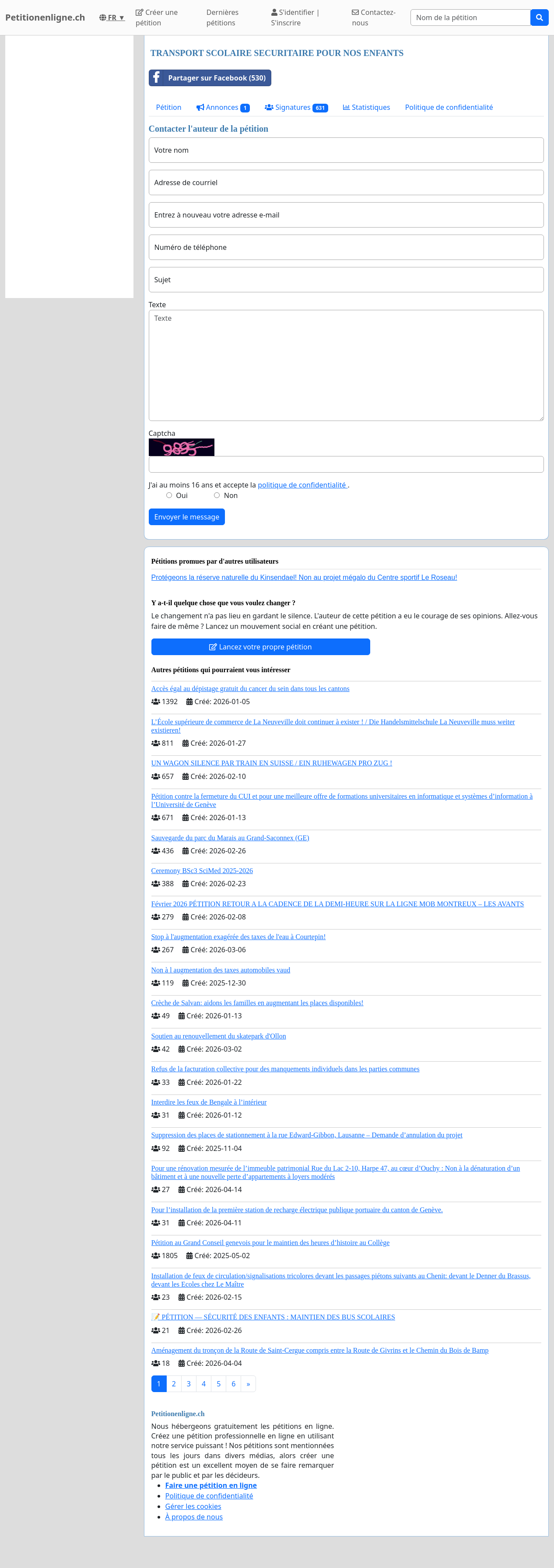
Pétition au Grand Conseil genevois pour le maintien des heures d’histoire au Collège (270, 1242)
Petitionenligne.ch (45, 17)
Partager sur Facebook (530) (207, 78)
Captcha (162, 433)
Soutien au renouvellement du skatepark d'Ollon (218, 1036)
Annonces (223, 107)
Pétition (169, 107)
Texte (157, 304)
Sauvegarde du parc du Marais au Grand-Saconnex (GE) (230, 838)
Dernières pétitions (222, 17)
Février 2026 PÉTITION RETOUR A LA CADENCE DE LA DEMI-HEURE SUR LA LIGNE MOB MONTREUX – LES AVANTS (337, 904)
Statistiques (366, 107)
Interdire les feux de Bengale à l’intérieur (209, 1102)
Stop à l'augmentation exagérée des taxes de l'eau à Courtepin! (238, 936)
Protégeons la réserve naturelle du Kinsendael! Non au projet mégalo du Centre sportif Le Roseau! (304, 577)
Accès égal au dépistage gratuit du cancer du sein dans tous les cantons (250, 688)
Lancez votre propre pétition (260, 647)
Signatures (296, 107)
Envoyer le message (187, 517)
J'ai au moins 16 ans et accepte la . (249, 485)
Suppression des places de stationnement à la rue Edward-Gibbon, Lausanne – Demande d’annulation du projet (307, 1135)
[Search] (470, 17)
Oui (182, 495)
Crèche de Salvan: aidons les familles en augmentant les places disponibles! (257, 1003)
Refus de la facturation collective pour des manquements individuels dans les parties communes (285, 1069)
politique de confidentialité (302, 485)
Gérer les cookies (193, 1506)
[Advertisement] (69, 166)
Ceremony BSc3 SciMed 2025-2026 (202, 870)
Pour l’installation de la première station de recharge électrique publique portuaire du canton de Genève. (297, 1210)
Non (231, 495)
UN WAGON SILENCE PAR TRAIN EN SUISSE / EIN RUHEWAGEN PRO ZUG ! (272, 763)
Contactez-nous (374, 17)
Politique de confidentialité (449, 107)
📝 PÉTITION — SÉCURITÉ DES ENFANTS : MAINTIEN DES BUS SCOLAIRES (273, 1317)
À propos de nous (194, 1517)
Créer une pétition (157, 17)
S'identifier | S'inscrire (295, 17)
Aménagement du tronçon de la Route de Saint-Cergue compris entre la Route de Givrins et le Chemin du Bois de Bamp (320, 1350)
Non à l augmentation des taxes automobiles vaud (221, 970)
